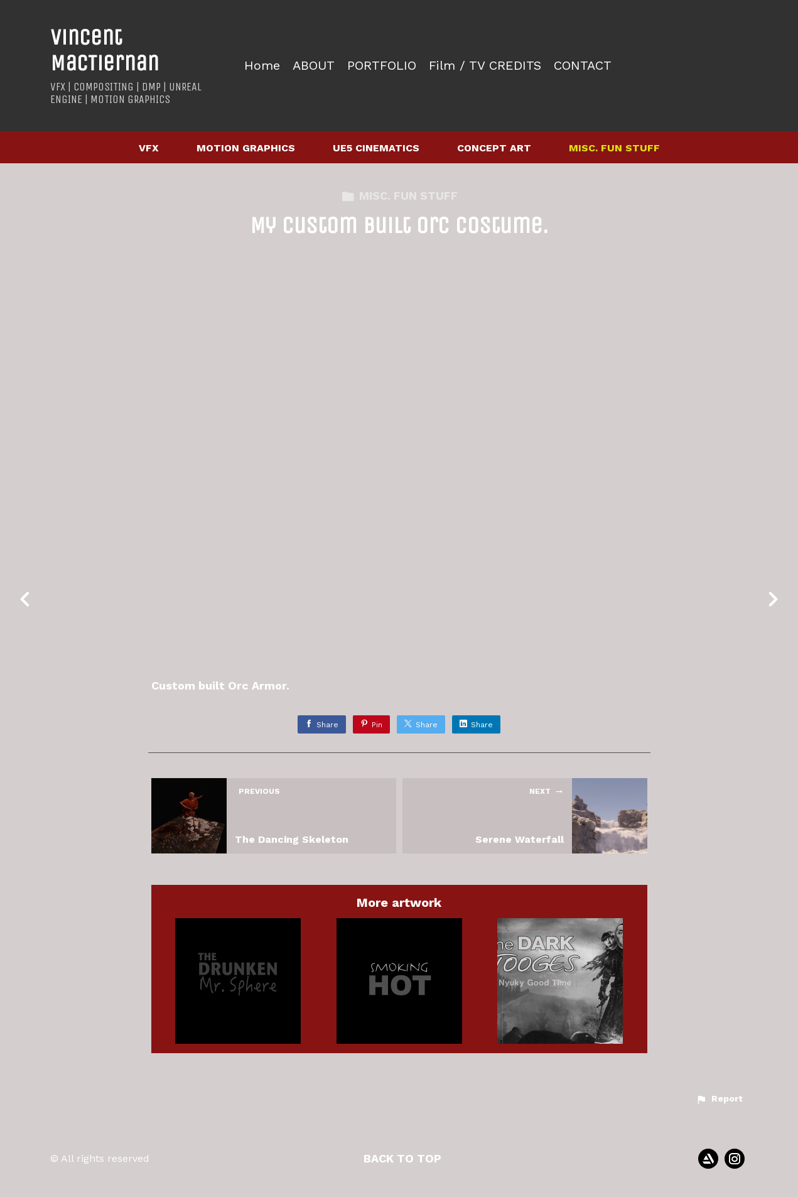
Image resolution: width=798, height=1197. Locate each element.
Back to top (402, 1158)
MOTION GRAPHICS (246, 148)
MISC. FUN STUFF (614, 148)
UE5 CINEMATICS (376, 148)
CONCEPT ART (494, 148)
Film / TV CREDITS (485, 65)
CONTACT (583, 65)
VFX (149, 148)
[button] (719, 1099)
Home (262, 65)
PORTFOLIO (381, 65)
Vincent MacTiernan (104, 50)
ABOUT (314, 65)
